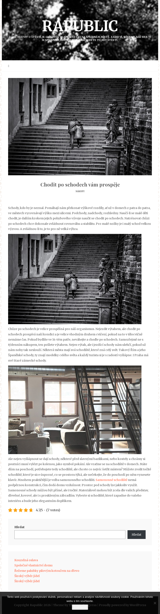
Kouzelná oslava (26, 560)
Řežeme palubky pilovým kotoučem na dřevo (46, 571)
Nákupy (80, 191)
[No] (155, 603)
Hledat (19, 527)
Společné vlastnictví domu (33, 565)
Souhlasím (80, 607)
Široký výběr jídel (27, 576)
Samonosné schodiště (111, 480)
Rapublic (80, 29)
